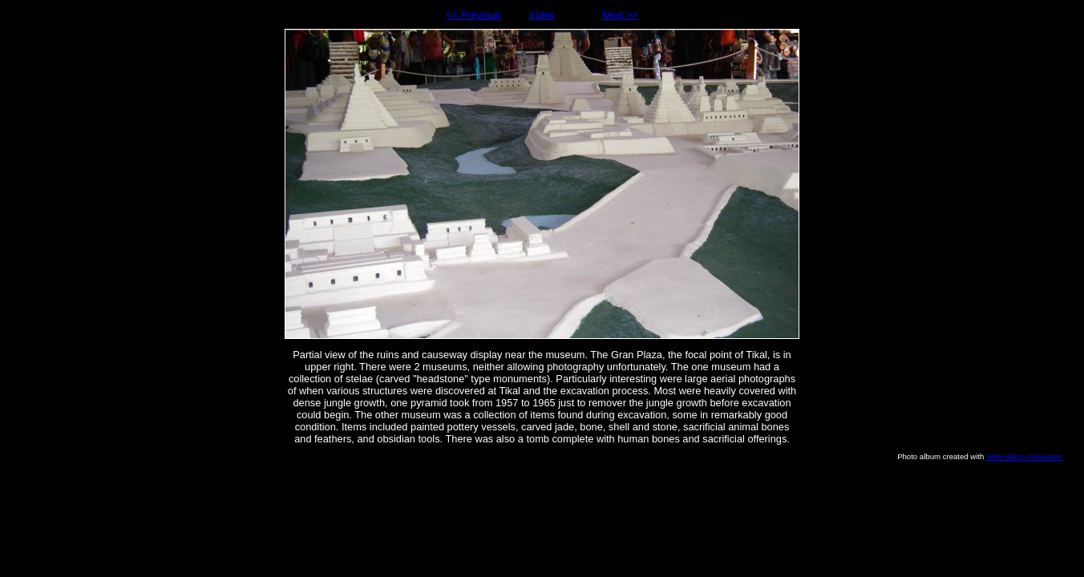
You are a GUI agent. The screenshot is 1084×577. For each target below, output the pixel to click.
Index (541, 15)
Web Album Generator (1024, 456)
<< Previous (473, 15)
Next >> (620, 15)
